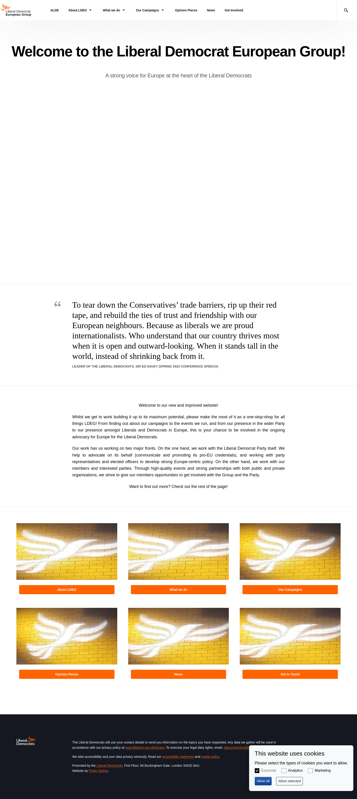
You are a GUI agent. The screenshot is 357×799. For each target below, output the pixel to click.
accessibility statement (178, 756)
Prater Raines (98, 771)
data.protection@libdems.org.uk (246, 747)
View (66, 560)
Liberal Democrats (109, 765)
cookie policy (210, 756)
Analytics (295, 770)
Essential (268, 770)
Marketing (323, 770)
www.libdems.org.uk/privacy (144, 747)
